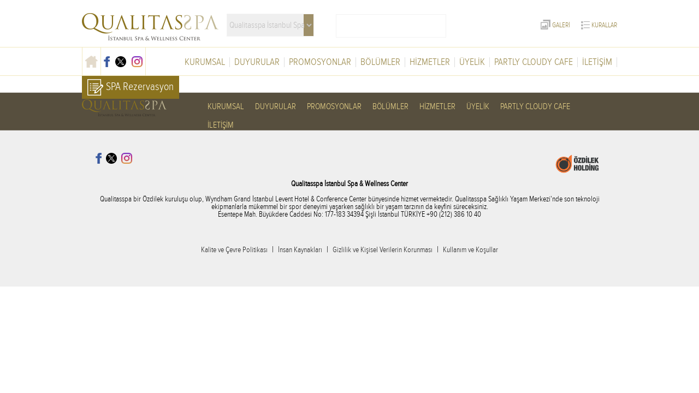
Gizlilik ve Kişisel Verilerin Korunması (383, 250)
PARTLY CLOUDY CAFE (533, 62)
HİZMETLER (430, 62)
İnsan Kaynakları (300, 250)
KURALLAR (599, 25)
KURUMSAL (205, 62)
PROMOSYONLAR (320, 62)
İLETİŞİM (597, 62)
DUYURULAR (257, 62)
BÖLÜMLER (380, 62)
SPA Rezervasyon (130, 87)
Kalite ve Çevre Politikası (234, 250)
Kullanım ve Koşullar (470, 250)
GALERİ (555, 25)
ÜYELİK (472, 62)
